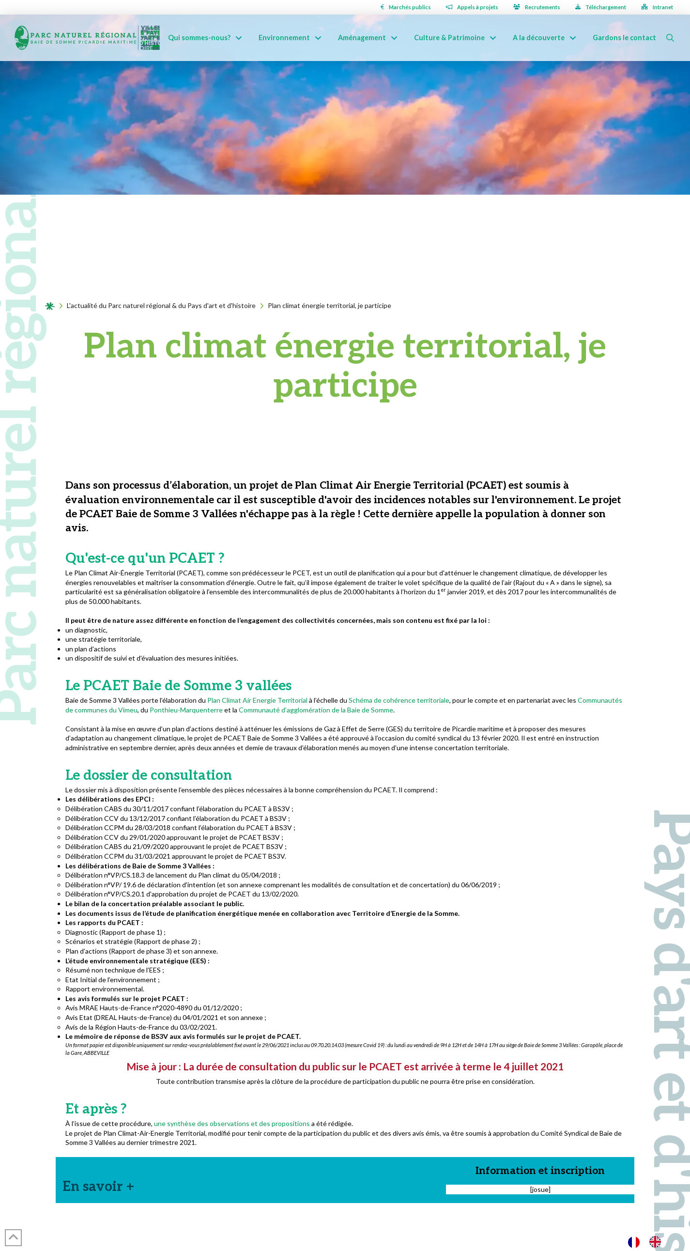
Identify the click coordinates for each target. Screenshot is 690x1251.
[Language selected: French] (649, 1242)
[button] (670, 38)
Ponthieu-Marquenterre (186, 710)
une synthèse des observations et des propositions (232, 1123)
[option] (657, 1242)
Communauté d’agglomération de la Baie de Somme (316, 710)
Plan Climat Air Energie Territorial (257, 700)
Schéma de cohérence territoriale (398, 700)
